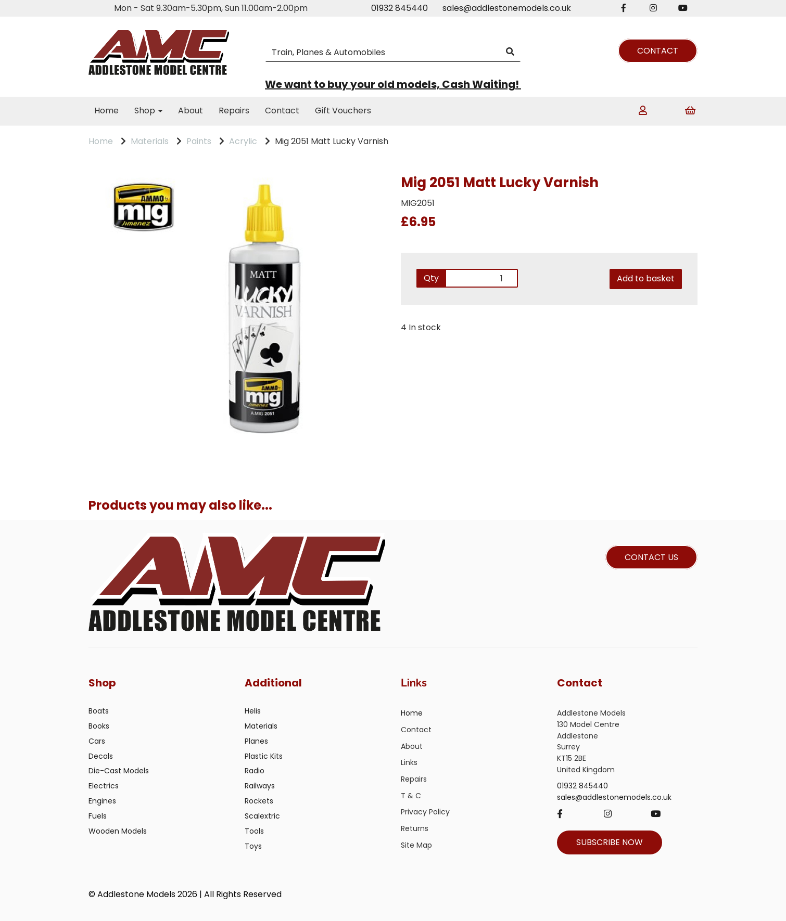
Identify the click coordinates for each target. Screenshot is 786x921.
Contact (282, 110)
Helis (253, 711)
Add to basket (646, 278)
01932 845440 (399, 8)
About (190, 110)
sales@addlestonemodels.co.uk (506, 8)
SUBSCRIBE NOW (609, 842)
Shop (148, 110)
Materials (150, 141)
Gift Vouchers (343, 110)
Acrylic (243, 141)
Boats (98, 711)
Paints (198, 141)
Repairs (234, 110)
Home (106, 110)
